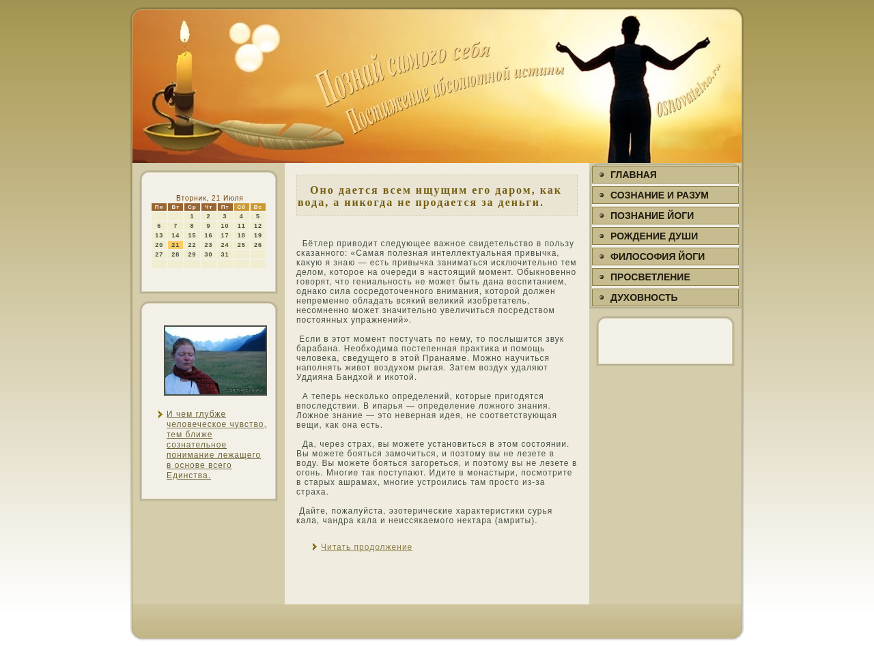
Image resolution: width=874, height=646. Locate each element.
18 (242, 235)
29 (192, 254)
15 (192, 235)
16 (209, 235)
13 (159, 235)
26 (258, 244)
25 (242, 244)
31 (225, 254)
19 (258, 235)
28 (175, 254)
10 (225, 225)
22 (192, 244)
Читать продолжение (366, 547)
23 (209, 244)
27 (159, 254)
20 (159, 244)
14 (175, 235)
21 (175, 244)
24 (225, 244)
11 (242, 225)
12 (258, 225)
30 (209, 254)
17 (225, 235)
